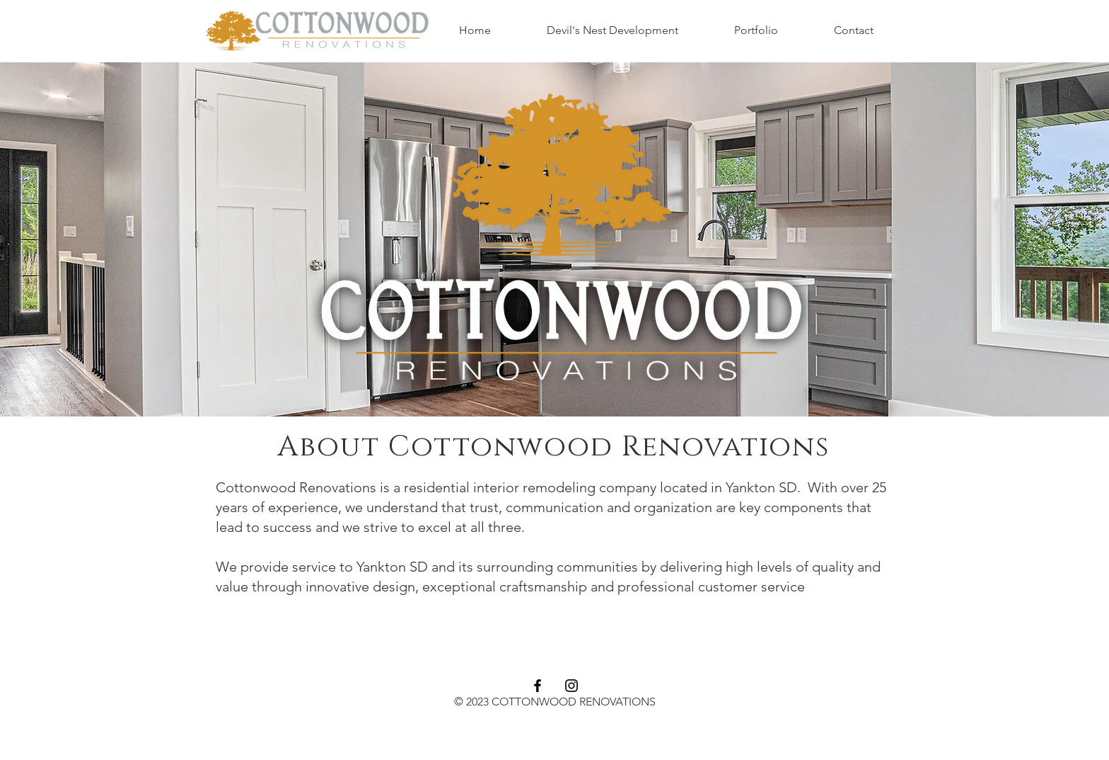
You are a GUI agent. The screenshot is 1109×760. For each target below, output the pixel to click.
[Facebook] (537, 685)
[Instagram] (571, 685)
